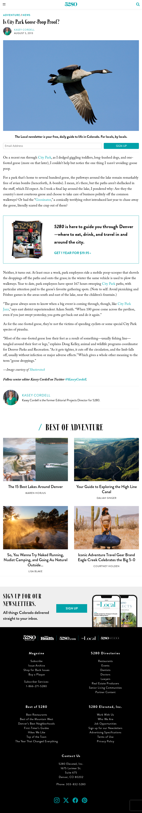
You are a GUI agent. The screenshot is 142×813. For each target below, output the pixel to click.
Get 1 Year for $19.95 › (72, 252)
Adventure (11, 15)
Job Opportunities (105, 724)
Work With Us (105, 715)
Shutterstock (37, 370)
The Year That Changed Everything (36, 741)
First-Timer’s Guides (36, 728)
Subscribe (37, 661)
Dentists (105, 670)
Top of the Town (36, 737)
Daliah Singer (106, 498)
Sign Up (121, 146)
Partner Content (105, 692)
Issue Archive (36, 666)
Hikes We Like (36, 732)
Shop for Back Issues (36, 670)
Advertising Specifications (105, 732)
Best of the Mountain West (36, 719)
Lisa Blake (35, 571)
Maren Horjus (35, 493)
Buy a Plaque (36, 674)
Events (105, 666)
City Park (44, 158)
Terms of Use (105, 737)
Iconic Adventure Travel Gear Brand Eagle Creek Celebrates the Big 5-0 (106, 557)
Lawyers (105, 679)
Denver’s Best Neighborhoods (36, 724)
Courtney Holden (106, 566)
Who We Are (105, 719)
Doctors (105, 674)
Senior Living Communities (105, 688)
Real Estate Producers (105, 683)
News (26, 15)
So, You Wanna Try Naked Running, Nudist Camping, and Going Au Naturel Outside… (35, 560)
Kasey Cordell (24, 29)
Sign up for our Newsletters (105, 728)
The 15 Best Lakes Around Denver (35, 487)
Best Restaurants (36, 715)
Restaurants (105, 661)
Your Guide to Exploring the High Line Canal (106, 489)
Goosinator (43, 200)
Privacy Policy (105, 741)
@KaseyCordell (75, 380)
